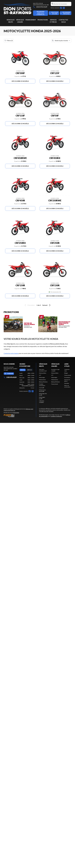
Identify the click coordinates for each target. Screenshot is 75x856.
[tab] (22, 370)
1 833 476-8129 (40, 7)
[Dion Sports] (17, 9)
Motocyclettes (42, 373)
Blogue (66, 373)
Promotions (43, 20)
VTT (40, 375)
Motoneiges (42, 377)
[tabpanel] (26, 381)
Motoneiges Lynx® (42, 398)
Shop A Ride (16, 412)
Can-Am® (41, 387)
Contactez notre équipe (11, 353)
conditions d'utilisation (56, 416)
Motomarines (42, 379)
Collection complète (41, 401)
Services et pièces (67, 380)
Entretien (66, 383)
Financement (30, 20)
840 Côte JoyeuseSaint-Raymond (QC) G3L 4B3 (41, 4)
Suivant (46, 305)
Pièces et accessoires (67, 386)
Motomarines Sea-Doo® (42, 390)
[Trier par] (61, 40)
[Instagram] (64, 8)
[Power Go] (20, 415)
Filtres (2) (9, 40)
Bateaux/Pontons (43, 382)
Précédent (29, 305)
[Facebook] (61, 8)
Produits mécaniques (42, 384)
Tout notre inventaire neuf (43, 370)
